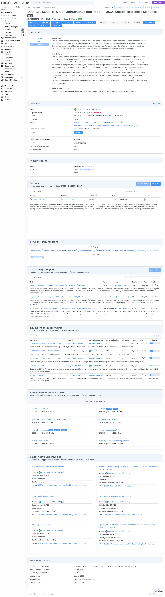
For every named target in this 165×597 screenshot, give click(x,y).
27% (75, 149)
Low (75, 146)
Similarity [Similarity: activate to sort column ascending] (153, 340)
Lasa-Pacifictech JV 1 (75, 375)
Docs (67, 22)
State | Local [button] (18, 7)
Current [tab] (39, 38)
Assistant (79, 22)
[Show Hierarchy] (99, 109)
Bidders (33, 26)
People (7, 72)
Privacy (50, 594)
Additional (56, 26)
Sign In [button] (147, 2)
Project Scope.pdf (38, 199)
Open (78, 132)
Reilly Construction (74, 366)
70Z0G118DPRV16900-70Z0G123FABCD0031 (45, 351)
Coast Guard (68, 199)
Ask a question (35, 251)
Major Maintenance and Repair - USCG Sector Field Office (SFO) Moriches (57, 285)
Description (33, 22)
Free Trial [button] (158, 2)
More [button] (125, 2)
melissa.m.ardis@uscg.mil (84, 170)
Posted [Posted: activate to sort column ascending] (144, 282)
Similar (44, 26)
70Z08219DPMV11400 (37, 375)
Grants (7, 24)
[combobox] (62, 3)
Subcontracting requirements (66, 251)
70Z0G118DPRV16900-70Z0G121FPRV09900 (45, 358)
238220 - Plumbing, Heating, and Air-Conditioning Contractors (128, 544)
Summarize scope (49, 251)
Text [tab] (158, 104)
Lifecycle (91, 22)
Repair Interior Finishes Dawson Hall (45, 496)
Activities (8, 35)
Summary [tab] (39, 45)
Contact (37, 594)
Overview (44, 22)
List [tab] (153, 104)
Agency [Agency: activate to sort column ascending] (64, 196)
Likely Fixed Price (80, 143)
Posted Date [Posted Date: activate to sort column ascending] (93, 196)
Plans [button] (133, 2)
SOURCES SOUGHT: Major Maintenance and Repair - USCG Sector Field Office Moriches (62, 308)
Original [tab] (39, 42)
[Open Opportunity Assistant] (158, 590)
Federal (6, 7)
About (30, 594)
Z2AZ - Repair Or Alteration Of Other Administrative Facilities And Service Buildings (105, 126)
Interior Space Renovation (41, 525)
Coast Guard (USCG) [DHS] (87, 109)
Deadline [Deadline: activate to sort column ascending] (154, 282)
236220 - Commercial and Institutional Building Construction (97, 122)
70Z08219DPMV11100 (37, 366)
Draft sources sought (103, 251)
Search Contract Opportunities (41, 8)
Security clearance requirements (123, 251)
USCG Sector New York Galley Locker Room (48, 467)
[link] (158, 336)
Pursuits (8, 32)
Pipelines (8, 29)
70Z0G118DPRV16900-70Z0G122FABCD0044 (45, 343)
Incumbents (149, 22)
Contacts (56, 22)
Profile (88, 166)
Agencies (8, 69)
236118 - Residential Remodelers (116, 486)
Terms (43, 594)
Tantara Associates (74, 343)
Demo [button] (140, 2)
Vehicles (8, 55)
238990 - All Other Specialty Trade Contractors (122, 515)
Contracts (9, 21)
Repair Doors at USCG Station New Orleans (115, 496)
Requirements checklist (86, 251)
